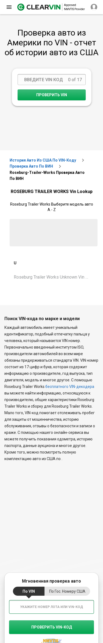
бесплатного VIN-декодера (69, 386)
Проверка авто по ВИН (31, 166)
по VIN (29, 591)
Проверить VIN (51, 95)
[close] (9, 7)
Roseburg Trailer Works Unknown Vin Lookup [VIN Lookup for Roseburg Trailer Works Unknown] (53, 277)
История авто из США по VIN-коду (43, 160)
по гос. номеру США (67, 591)
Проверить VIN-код (51, 627)
